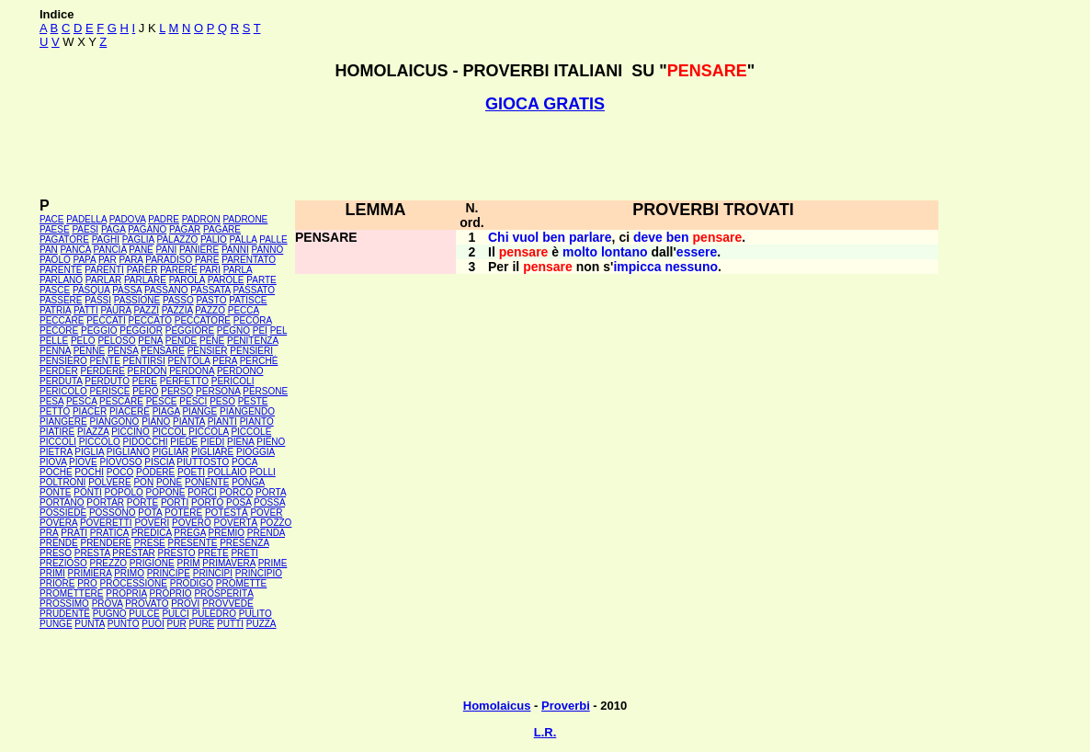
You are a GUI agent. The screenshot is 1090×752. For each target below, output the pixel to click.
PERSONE (265, 391)
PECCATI (106, 320)
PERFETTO (184, 381)
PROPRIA (126, 593)
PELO (83, 341)
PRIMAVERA (228, 563)
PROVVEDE (228, 603)
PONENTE (207, 482)
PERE (144, 381)
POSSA (269, 502)
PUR (177, 624)
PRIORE (57, 583)
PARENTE (61, 270)
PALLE (273, 239)
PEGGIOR (141, 330)
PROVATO (146, 603)
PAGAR (184, 229)
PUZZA (261, 624)
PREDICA (151, 533)
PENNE (89, 351)
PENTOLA (189, 361)
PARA (131, 260)
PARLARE (145, 280)
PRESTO (177, 553)
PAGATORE (64, 239)
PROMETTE (241, 583)
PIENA (240, 442)
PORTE (142, 502)
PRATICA (109, 533)
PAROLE (226, 280)
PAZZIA (177, 310)
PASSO (178, 300)
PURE (201, 624)
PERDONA (191, 371)
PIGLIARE (212, 452)
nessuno (691, 266)
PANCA (76, 250)
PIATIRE (57, 432)
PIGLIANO (128, 452)
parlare (590, 237)
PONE (169, 482)
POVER (266, 512)
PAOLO (55, 260)
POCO (120, 472)
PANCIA (110, 250)
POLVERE (109, 482)
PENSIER (207, 351)
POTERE (183, 512)
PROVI (185, 603)
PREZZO (108, 563)
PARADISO (168, 260)
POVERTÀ (236, 523)
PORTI (174, 502)
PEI (260, 330)
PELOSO (116, 341)
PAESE (55, 229)
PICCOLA (208, 432)
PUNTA (89, 624)
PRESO (56, 553)
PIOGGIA (255, 452)
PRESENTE (193, 543)
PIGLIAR (170, 452)
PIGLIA (89, 452)
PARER (142, 270)
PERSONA (218, 391)
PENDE (181, 341)
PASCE (55, 290)
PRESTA (92, 553)
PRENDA (266, 533)
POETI (191, 472)
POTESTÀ (226, 512)
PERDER (59, 371)
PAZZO (210, 310)
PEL (279, 330)
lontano (624, 252)
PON (143, 482)
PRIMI (52, 573)
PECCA (243, 310)
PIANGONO (114, 421)
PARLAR (103, 280)
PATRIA (55, 310)
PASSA (127, 290)
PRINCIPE (168, 573)
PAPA (85, 260)
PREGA (189, 533)
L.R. (545, 732)
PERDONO (240, 371)
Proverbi (565, 705)
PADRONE (245, 219)
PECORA (252, 320)
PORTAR (105, 502)
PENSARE (163, 351)
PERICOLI (233, 381)
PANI (166, 250)
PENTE (104, 361)
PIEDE (184, 442)
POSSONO (112, 512)
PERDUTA (61, 381)
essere (696, 252)
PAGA (113, 229)
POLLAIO (227, 472)
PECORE (59, 330)
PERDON (147, 371)
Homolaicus (497, 705)
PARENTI (104, 270)
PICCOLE (251, 432)
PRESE (149, 543)
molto (579, 252)
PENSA (123, 351)
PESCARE (121, 401)
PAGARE (222, 229)
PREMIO (226, 533)
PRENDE (59, 543)
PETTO (55, 411)
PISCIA (159, 462)
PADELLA (86, 219)
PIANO (156, 421)
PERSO (177, 391)
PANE (141, 250)
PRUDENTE (65, 614)
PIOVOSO (120, 462)
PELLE (54, 341)
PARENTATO (248, 260)
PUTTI (230, 624)
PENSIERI (251, 351)
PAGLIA (138, 239)
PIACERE (129, 411)
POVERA (58, 523)
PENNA (55, 351)
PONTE (55, 492)
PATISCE (248, 300)
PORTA (270, 492)
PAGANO (147, 229)
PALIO (213, 239)
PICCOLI (58, 442)
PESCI (193, 401)
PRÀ (49, 533)
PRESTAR (133, 553)
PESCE (161, 401)
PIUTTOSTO (202, 462)
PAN (49, 250)
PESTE (253, 401)
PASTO (211, 300)
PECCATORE (203, 320)
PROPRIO (170, 593)
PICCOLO (99, 442)
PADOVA (127, 219)
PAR (107, 260)
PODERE (155, 472)
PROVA (107, 603)
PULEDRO (214, 614)
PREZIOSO (63, 563)
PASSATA (210, 290)
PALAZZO (177, 239)
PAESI (85, 229)
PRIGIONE (152, 563)
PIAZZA (92, 432)
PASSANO (166, 290)
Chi (498, 237)
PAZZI (146, 310)
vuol (525, 237)
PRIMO (129, 573)
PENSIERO (63, 361)
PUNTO (124, 624)
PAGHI (105, 239)
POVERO (191, 523)
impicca (637, 266)
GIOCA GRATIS (545, 104)
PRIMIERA (90, 573)
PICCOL (170, 432)
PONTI (88, 492)
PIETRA (56, 452)
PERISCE (109, 391)
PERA (224, 361)
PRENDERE (105, 543)
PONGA (248, 482)
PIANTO (257, 421)
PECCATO (150, 320)
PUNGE (56, 624)
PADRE (163, 219)
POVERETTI (106, 523)
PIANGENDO (247, 411)
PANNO (268, 250)
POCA (244, 462)
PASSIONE (137, 300)
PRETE (213, 553)
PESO (222, 401)
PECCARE (62, 320)
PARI (210, 270)
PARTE (261, 280)
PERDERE (102, 371)
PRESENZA (244, 543)
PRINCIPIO (258, 573)
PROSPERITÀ (223, 593)
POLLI (262, 472)
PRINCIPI (213, 573)
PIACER (90, 411)
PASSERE (61, 300)
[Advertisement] (545, 155)
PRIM (188, 563)
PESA (51, 401)
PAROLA (187, 280)
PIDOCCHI (145, 442)
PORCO (237, 492)
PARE (207, 260)
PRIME (273, 563)
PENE (211, 341)
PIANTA (189, 421)
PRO (87, 583)
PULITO (255, 614)
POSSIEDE (63, 512)
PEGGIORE (189, 330)
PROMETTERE (71, 593)
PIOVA (53, 462)
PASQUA (91, 290)
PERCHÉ (259, 361)
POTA (150, 512)
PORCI (202, 492)
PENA (150, 341)
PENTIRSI (144, 361)
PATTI (86, 310)
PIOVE (83, 462)
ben (553, 237)
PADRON (201, 219)
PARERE (178, 270)
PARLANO (61, 280)
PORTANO (62, 502)
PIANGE (199, 411)
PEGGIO (99, 330)
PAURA (116, 310)
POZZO (275, 523)
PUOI (153, 624)
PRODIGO (191, 583)
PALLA (243, 239)
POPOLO (124, 492)
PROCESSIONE (133, 583)
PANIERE (199, 250)
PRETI (244, 553)
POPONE (166, 492)
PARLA (238, 270)
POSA (238, 502)
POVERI (151, 523)
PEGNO (233, 330)
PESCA (81, 401)
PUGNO (110, 614)
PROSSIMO (64, 603)
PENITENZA (252, 341)
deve (648, 237)
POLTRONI (62, 482)
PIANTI (222, 421)
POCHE (56, 472)
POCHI (89, 472)
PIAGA (166, 411)
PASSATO (254, 290)
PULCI (175, 614)
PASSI (98, 300)
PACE (52, 219)
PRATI (74, 533)
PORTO (207, 502)
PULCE (144, 614)
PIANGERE (63, 421)
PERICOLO (63, 391)
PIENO (270, 442)
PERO (145, 391)
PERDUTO (107, 381)
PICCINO (130, 432)
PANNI (235, 250)
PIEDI (212, 442)
